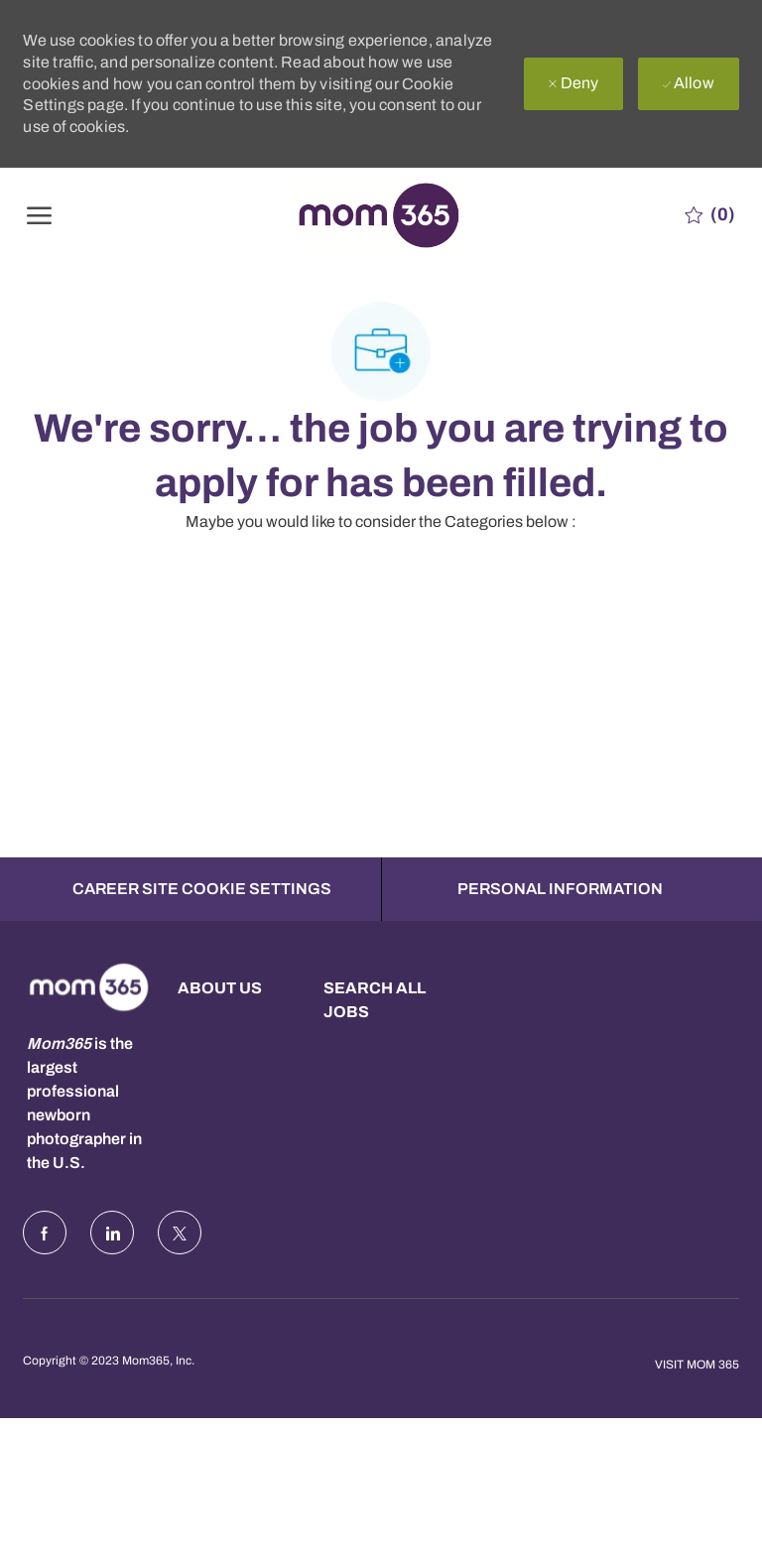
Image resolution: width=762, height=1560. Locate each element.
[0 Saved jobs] (710, 214)
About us (220, 987)
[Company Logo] (378, 215)
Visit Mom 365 (697, 1364)
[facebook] (44, 1232)
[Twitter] (179, 1232)
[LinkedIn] (112, 1232)
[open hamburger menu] (39, 214)
